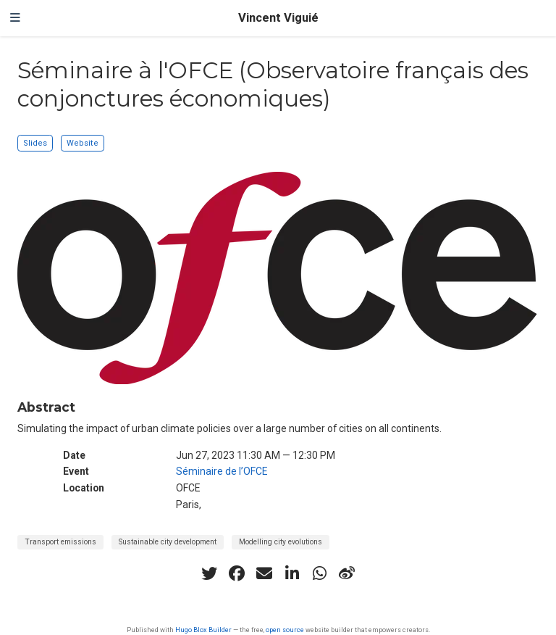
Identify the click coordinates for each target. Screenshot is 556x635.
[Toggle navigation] (15, 18)
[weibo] (347, 573)
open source (285, 630)
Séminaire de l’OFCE (221, 471)
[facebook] (237, 573)
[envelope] (264, 573)
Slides (35, 143)
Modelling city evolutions (280, 542)
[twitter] (209, 573)
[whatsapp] (319, 573)
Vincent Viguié (278, 18)
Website (82, 143)
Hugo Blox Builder (203, 630)
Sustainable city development (167, 542)
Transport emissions (60, 542)
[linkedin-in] (292, 573)
